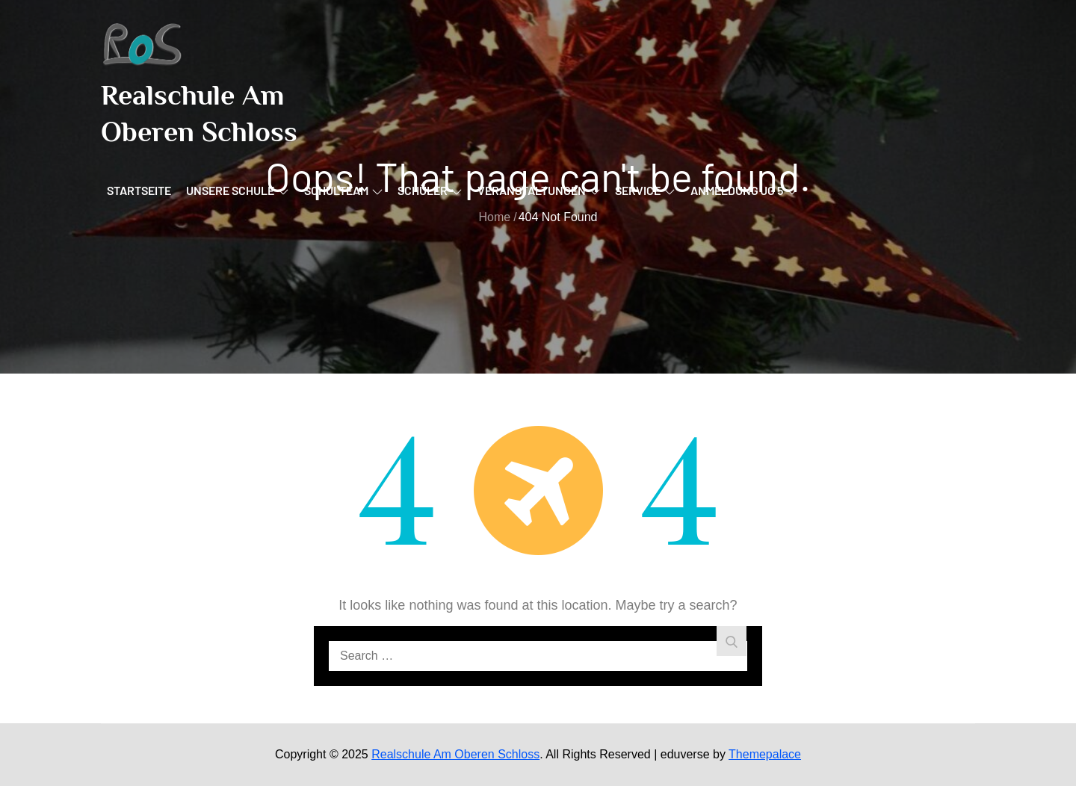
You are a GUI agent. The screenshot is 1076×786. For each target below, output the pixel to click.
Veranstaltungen (538, 190)
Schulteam (343, 190)
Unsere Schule (237, 190)
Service (645, 190)
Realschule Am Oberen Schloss (455, 754)
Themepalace (765, 754)
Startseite (139, 190)
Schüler (430, 190)
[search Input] (538, 656)
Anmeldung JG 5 (743, 190)
